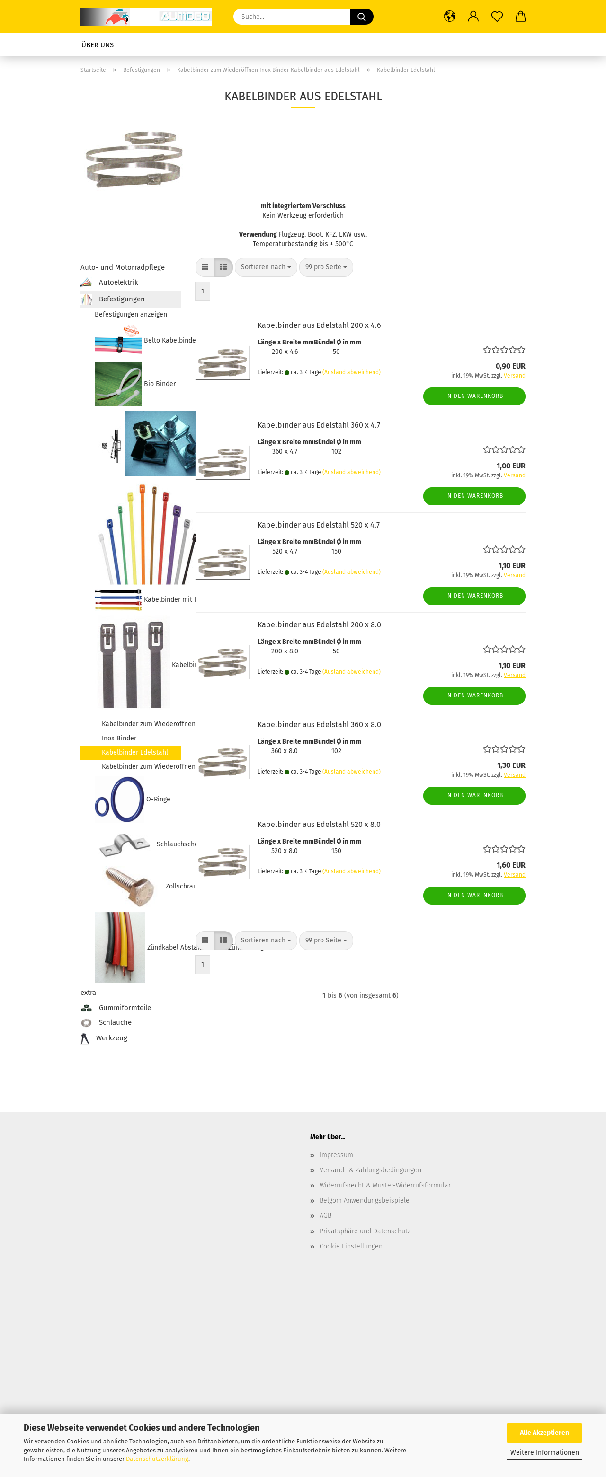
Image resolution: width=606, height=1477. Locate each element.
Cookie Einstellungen (351, 1246)
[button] (450, 16)
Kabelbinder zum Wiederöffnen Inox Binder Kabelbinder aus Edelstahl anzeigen (141, 724)
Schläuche (106, 1023)
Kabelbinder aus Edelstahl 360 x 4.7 (319, 425)
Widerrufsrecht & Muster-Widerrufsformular (385, 1185)
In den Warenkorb (474, 396)
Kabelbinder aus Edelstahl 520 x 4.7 (319, 524)
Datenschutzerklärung (157, 1458)
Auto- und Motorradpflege (122, 267)
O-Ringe (132, 799)
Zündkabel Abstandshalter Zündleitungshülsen (138, 947)
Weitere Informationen (544, 1453)
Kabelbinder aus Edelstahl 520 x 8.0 (319, 824)
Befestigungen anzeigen (131, 314)
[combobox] (266, 267)
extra (88, 992)
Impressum (336, 1155)
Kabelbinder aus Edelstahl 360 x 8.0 (319, 724)
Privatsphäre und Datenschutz (365, 1231)
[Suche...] (362, 17)
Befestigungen (112, 299)
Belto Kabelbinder (138, 341)
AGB (325, 1216)
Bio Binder (135, 384)
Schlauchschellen (138, 845)
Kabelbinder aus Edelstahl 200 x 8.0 (319, 624)
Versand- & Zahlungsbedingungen (370, 1170)
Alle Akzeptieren (544, 1433)
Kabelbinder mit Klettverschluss (138, 600)
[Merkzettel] (497, 16)
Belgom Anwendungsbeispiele (365, 1200)
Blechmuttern (138, 443)
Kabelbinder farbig (138, 533)
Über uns (97, 45)
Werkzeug (103, 1039)
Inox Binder (119, 738)
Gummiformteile (115, 1007)
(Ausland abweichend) (351, 372)
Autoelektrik (109, 283)
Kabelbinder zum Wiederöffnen (141, 767)
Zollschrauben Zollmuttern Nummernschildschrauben (138, 886)
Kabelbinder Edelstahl (135, 752)
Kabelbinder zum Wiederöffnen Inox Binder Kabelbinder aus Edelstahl (138, 665)
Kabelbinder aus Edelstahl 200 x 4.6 (319, 325)
